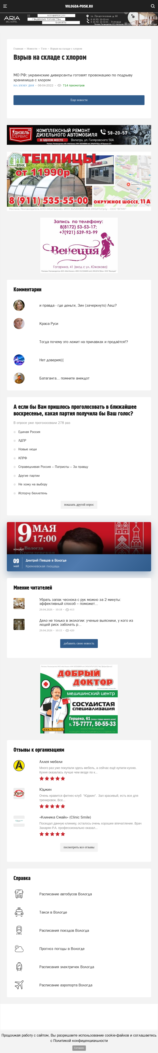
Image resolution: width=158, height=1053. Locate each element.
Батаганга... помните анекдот (64, 378)
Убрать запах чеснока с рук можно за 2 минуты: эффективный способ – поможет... (80, 602)
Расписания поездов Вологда (64, 930)
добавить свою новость (79, 643)
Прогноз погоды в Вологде (62, 948)
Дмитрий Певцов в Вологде (46, 560)
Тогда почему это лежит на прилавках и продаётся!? (83, 342)
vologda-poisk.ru (79, 6)
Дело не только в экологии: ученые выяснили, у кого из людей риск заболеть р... (86, 622)
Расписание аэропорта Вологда (65, 985)
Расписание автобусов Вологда (65, 894)
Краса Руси (48, 323)
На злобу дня (24, 85)
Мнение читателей (32, 588)
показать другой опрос (79, 504)
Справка (22, 878)
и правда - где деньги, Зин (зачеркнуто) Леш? (78, 305)
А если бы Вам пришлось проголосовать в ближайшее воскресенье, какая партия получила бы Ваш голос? (75, 410)
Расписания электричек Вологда (66, 967)
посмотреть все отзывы (79, 847)
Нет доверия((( (51, 360)
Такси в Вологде (53, 912)
